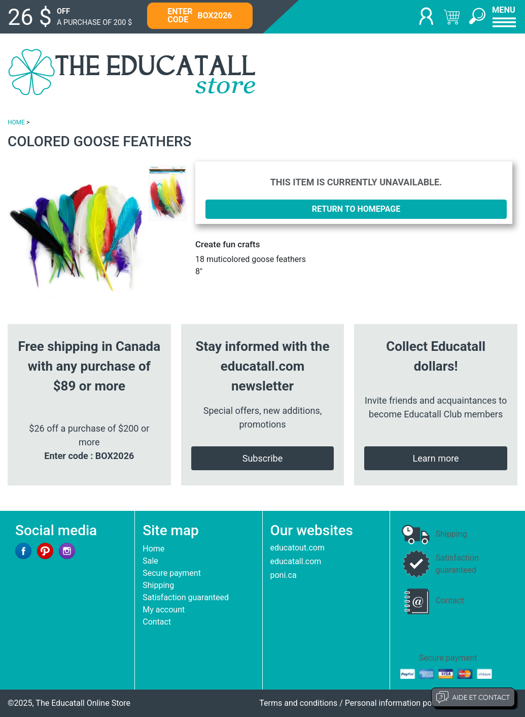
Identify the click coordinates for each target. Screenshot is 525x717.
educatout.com (297, 547)
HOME (16, 122)
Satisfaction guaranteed (186, 597)
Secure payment (172, 573)
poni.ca (283, 575)
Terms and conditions (298, 703)
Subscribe (262, 458)
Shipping (158, 585)
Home (153, 548)
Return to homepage (356, 209)
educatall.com (296, 561)
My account (164, 609)
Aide (473, 697)
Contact (157, 622)
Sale (150, 561)
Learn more (436, 458)
